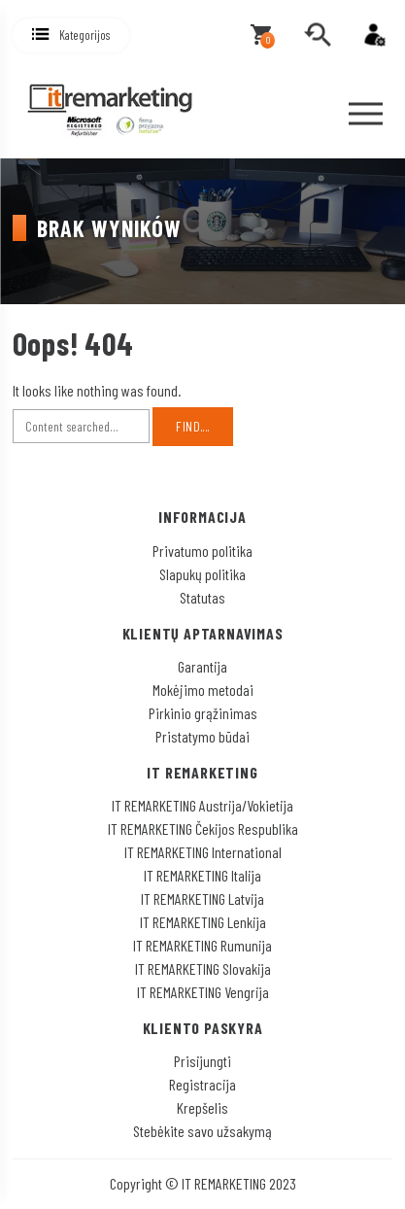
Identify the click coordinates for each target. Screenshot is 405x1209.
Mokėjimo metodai (202, 689)
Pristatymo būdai (202, 736)
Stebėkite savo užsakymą (202, 1131)
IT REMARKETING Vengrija (203, 992)
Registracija (202, 1084)
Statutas (202, 597)
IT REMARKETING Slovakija (203, 968)
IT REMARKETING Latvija (202, 898)
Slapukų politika (202, 574)
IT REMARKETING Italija (202, 875)
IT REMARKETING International (203, 852)
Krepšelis (202, 1107)
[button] (71, 35)
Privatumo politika (202, 550)
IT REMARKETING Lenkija (203, 922)
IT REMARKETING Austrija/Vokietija (202, 805)
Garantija (202, 666)
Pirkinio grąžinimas (203, 713)
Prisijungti (202, 1061)
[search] (317, 35)
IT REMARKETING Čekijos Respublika (203, 828)
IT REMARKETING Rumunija (202, 945)
